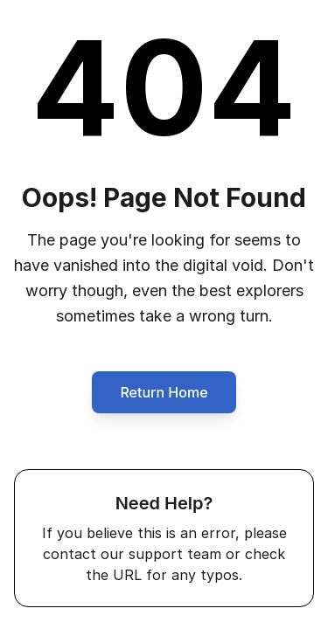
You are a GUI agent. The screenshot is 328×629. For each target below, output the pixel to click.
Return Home (163, 392)
